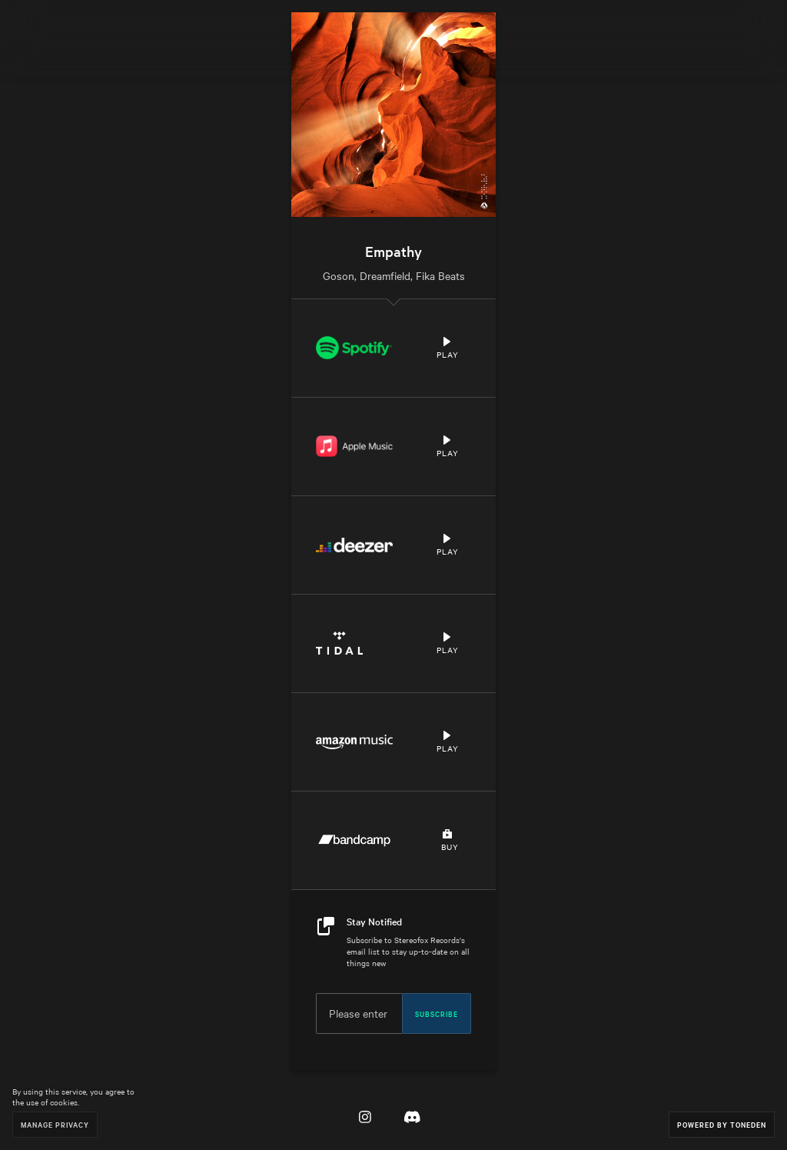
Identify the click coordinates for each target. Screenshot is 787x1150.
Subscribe (436, 1013)
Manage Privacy (55, 1124)
